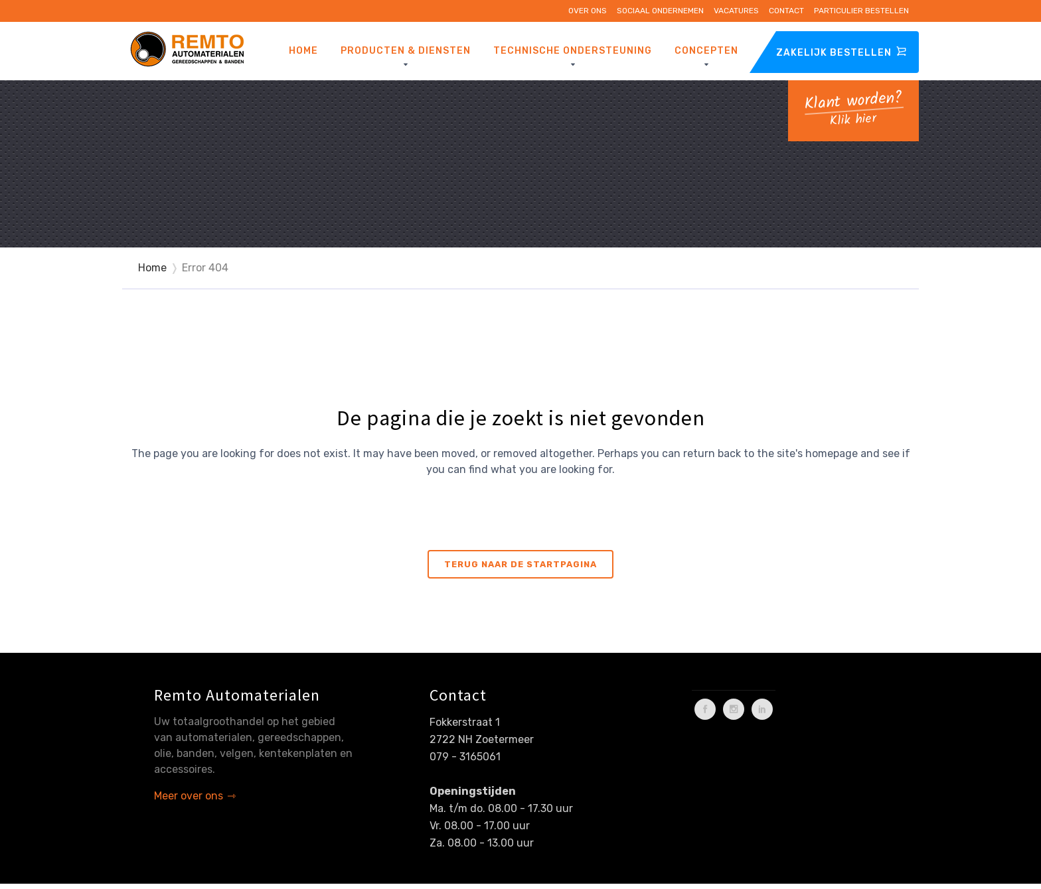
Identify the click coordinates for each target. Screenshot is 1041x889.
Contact (786, 10)
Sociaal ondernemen (660, 10)
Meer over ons (188, 795)
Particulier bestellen (861, 10)
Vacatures (736, 10)
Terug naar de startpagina (520, 564)
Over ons (587, 10)
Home (152, 267)
